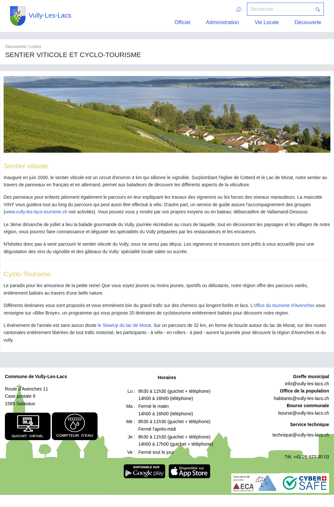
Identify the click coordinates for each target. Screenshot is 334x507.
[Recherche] (279, 9)
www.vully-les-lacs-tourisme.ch (36, 211)
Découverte (308, 22)
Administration (222, 22)
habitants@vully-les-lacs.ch (301, 398)
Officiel (182, 22)
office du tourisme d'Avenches (284, 305)
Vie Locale (267, 22)
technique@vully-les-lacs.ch (300, 435)
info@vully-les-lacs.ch (307, 383)
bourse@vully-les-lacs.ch (303, 413)
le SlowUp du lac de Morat (124, 325)
